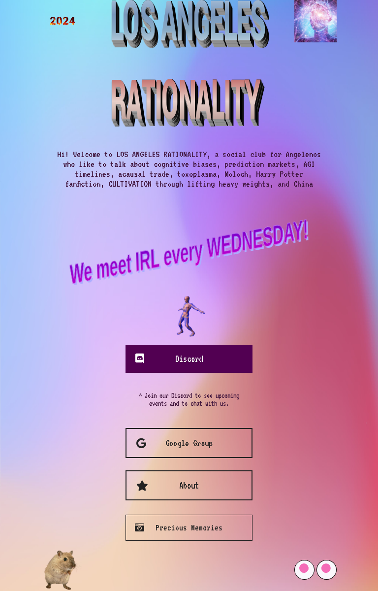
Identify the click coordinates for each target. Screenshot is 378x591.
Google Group (189, 443)
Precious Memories (189, 527)
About (189, 485)
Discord (189, 359)
